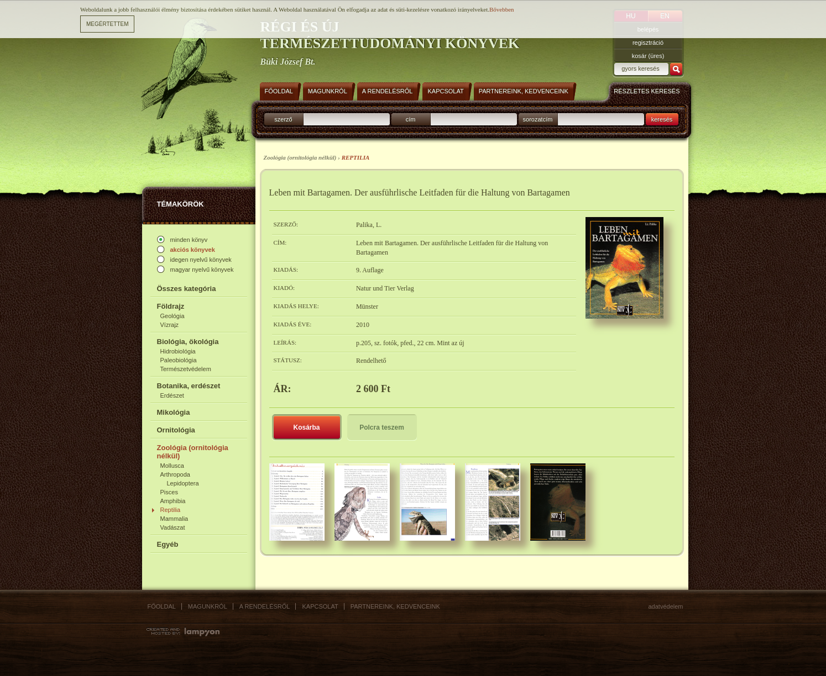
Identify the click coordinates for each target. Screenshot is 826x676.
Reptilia (170, 509)
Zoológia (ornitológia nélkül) (192, 451)
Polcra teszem (381, 427)
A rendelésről (264, 606)
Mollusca (172, 465)
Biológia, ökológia (188, 341)
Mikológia (173, 412)
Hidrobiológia (178, 351)
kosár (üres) (648, 55)
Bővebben (501, 9)
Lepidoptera (183, 483)
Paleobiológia (178, 360)
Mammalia (174, 518)
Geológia (172, 316)
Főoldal (162, 606)
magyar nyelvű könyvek (202, 269)
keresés (662, 119)
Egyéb (168, 544)
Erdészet (172, 395)
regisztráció (647, 42)
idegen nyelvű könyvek (201, 259)
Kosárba (306, 427)
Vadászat (172, 527)
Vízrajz (169, 324)
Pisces (169, 492)
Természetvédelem (185, 369)
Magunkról (207, 606)
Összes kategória (186, 288)
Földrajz (171, 306)
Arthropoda (175, 474)
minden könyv (189, 239)
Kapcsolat (320, 606)
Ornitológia (176, 430)
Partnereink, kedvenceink (395, 606)
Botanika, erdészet (189, 386)
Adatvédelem (666, 606)
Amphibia (173, 501)
